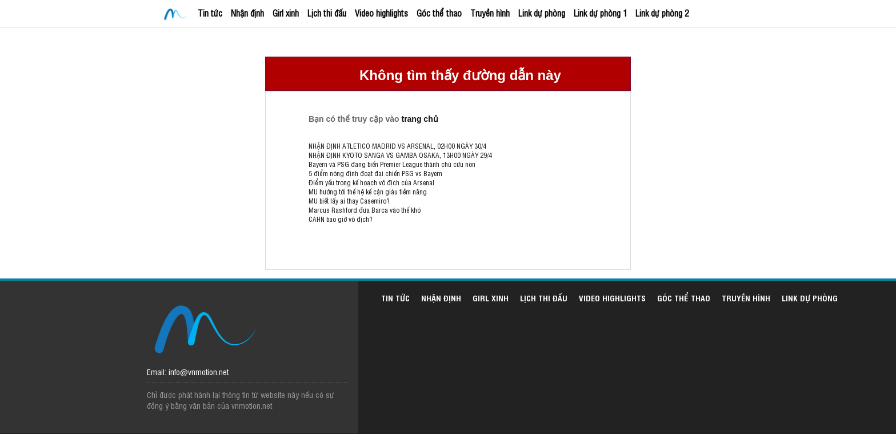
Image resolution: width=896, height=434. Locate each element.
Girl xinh (286, 13)
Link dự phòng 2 (662, 13)
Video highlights (381, 13)
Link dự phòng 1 (600, 13)
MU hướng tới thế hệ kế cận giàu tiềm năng (368, 191)
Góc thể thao (439, 13)
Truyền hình (490, 13)
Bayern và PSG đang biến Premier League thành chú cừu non (392, 164)
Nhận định (247, 13)
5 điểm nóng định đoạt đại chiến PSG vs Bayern (375, 173)
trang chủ (419, 119)
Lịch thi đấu (326, 13)
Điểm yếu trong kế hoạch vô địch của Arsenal (371, 182)
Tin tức (210, 13)
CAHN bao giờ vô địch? (340, 219)
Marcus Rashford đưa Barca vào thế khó (365, 209)
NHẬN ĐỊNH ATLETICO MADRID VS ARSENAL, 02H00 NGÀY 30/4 (397, 145)
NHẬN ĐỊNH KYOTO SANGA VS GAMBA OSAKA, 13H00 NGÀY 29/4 (400, 155)
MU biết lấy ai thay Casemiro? (349, 200)
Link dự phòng (541, 13)
